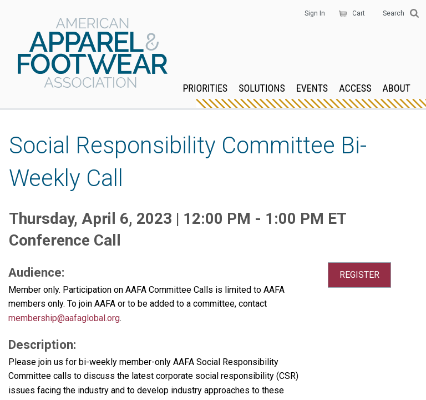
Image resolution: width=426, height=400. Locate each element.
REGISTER (359, 274)
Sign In (315, 13)
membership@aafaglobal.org (64, 318)
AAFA (93, 54)
